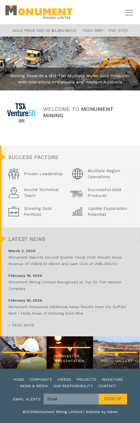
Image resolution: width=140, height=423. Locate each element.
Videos (64, 379)
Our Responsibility (73, 386)
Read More (23, 325)
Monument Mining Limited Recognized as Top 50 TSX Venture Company (70, 281)
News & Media (34, 386)
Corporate (41, 379)
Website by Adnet (102, 412)
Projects (86, 379)
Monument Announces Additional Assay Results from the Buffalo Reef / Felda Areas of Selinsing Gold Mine (70, 306)
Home (18, 379)
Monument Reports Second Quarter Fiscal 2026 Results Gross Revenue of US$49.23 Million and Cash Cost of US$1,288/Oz (70, 257)
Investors (112, 379)
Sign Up (113, 399)
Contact (107, 386)
